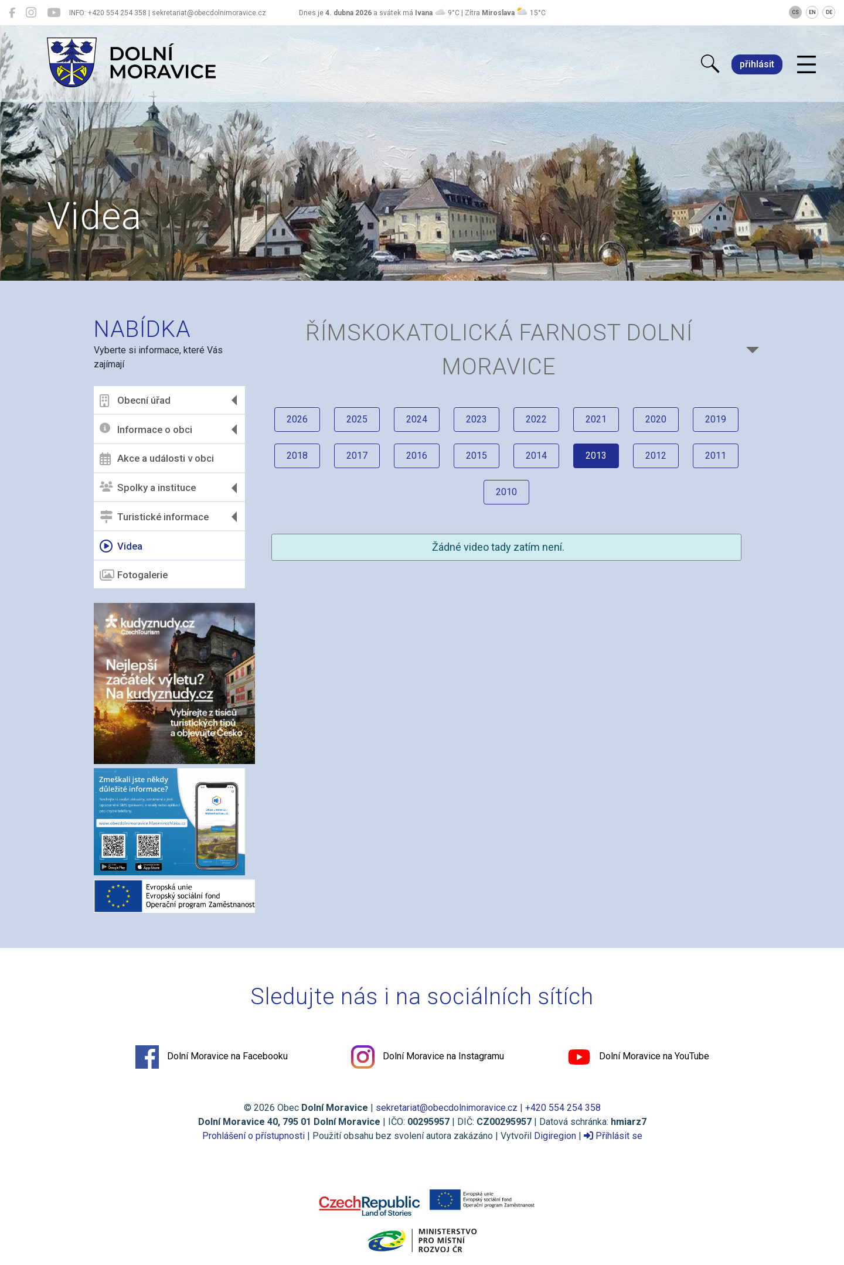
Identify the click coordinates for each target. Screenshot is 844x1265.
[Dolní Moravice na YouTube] (53, 13)
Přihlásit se (613, 1135)
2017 (356, 455)
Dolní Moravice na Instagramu (427, 1057)
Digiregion (555, 1135)
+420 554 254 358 (563, 1107)
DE (829, 12)
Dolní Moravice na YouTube (638, 1057)
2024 (416, 419)
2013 (596, 455)
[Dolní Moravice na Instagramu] (31, 13)
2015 (476, 455)
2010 (506, 491)
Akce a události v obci (157, 458)
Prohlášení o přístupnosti (253, 1135)
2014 (536, 455)
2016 (416, 455)
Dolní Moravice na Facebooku (211, 1057)
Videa (121, 546)
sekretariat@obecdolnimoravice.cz (447, 1107)
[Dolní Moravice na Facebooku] (12, 13)
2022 (536, 419)
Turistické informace (154, 516)
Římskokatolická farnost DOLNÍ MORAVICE (499, 349)
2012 (655, 455)
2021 (596, 419)
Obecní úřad (135, 400)
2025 (356, 419)
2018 (297, 455)
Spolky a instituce (148, 488)
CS (795, 12)
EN (812, 12)
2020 (655, 419)
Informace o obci (146, 429)
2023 (476, 419)
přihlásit (757, 64)
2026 (297, 419)
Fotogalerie (134, 575)
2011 (715, 455)
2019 (715, 419)
